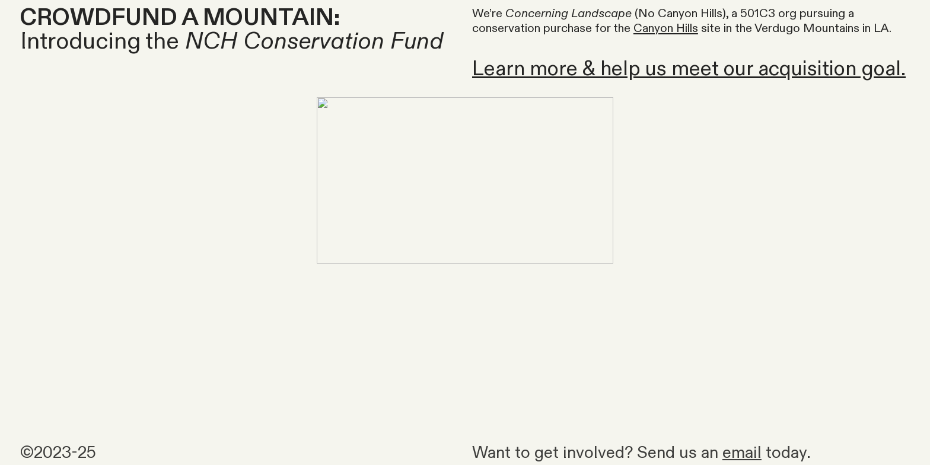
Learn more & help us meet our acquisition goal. (689, 69)
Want (491, 453)
